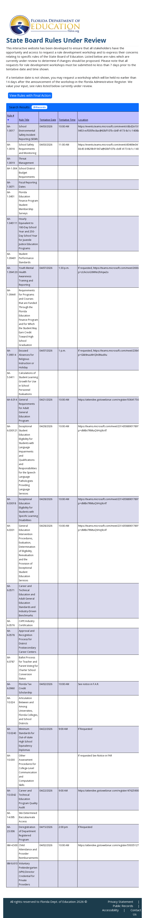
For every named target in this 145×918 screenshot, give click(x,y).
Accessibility (110, 910)
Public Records (123, 906)
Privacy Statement (120, 902)
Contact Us (136, 912)
